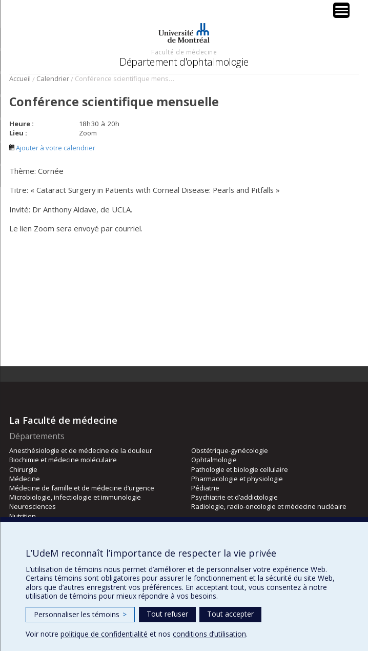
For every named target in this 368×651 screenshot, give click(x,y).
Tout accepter (230, 614)
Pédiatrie (205, 487)
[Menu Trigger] (341, 10)
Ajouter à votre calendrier (52, 147)
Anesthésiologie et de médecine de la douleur (80, 450)
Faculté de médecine (184, 52)
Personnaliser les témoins (80, 614)
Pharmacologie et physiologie (237, 478)
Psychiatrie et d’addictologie (234, 497)
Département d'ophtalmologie (184, 62)
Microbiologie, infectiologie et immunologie (75, 497)
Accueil (20, 78)
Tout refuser (167, 614)
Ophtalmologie (214, 459)
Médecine (24, 478)
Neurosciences (32, 506)
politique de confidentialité (104, 634)
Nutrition (22, 516)
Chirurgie (23, 469)
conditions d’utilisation (209, 634)
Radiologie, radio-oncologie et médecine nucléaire (268, 506)
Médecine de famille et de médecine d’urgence (81, 487)
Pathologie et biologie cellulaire (239, 469)
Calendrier (52, 78)
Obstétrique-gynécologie (229, 450)
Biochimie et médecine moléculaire (63, 459)
